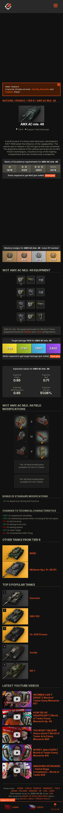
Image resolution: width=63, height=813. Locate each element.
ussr (51, 791)
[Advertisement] (31, 47)
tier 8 (31, 100)
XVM (51, 794)
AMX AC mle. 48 (46, 100)
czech (28, 788)
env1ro (23, 799)
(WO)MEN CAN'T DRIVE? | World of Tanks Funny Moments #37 (46, 699)
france (20, 100)
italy (57, 788)
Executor (35, 598)
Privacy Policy (43, 799)
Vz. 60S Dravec (38, 634)
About (31, 799)
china (20, 788)
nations (7, 100)
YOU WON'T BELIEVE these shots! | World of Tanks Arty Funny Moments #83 (46, 735)
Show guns (50, 175)
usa (45, 791)
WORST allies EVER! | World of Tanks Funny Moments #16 (45, 752)
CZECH (35, 807)
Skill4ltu (28, 332)
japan (13, 791)
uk (40, 791)
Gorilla (33, 652)
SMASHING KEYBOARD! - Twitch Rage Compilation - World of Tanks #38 (46, 770)
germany (48, 788)
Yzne (38, 332)
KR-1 (32, 670)
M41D (33, 553)
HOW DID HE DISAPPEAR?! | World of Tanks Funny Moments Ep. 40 (45, 717)
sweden (33, 791)
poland (23, 791)
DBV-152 (35, 616)
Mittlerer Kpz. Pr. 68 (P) (43, 569)
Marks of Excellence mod (34, 796)
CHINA (11, 807)
